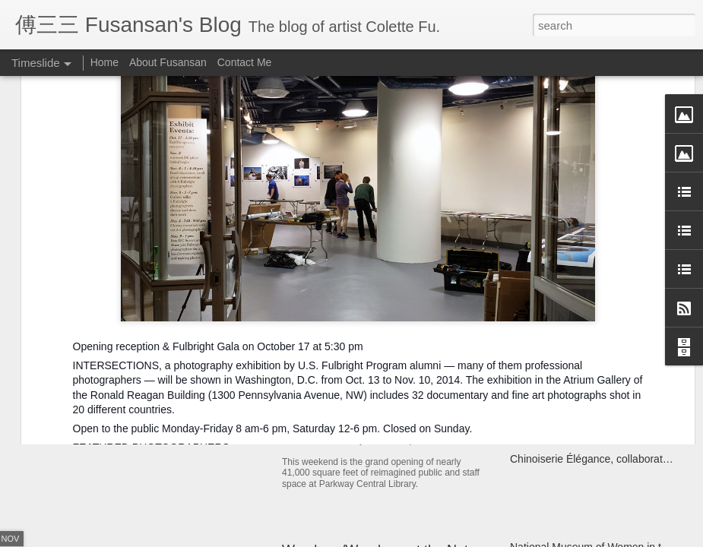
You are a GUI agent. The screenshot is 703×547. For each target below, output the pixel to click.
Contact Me (244, 62)
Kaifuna (528, 352)
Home (104, 62)
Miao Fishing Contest (560, 379)
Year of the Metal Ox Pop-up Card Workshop (211, 353)
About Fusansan (168, 62)
